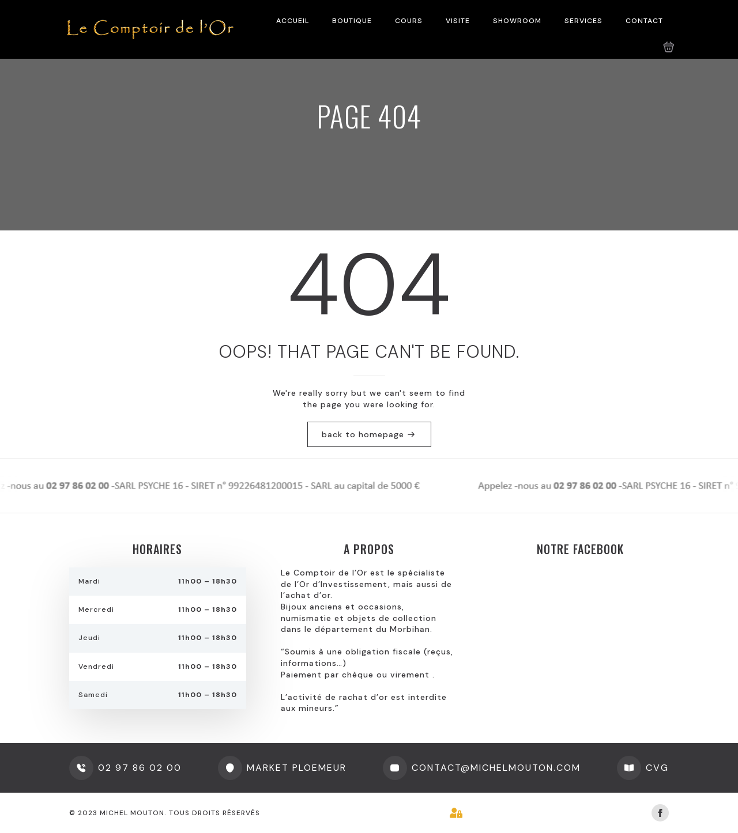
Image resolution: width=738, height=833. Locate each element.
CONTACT (644, 20)
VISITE (458, 20)
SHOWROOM (517, 20)
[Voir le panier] (669, 47)
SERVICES (583, 20)
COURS (409, 20)
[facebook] (660, 812)
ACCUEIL (292, 20)
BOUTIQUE (352, 20)
